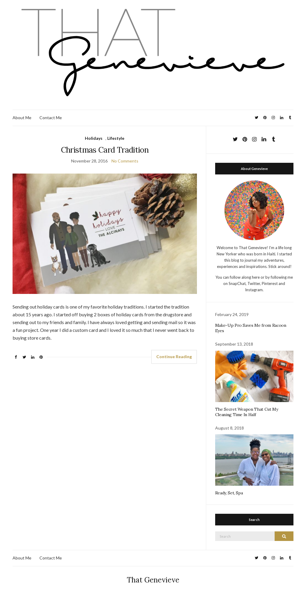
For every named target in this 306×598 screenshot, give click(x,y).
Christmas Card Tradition (105, 150)
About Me (22, 117)
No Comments (124, 160)
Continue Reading (174, 356)
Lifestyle (115, 138)
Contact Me (50, 117)
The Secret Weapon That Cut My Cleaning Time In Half (246, 412)
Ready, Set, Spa (229, 493)
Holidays (93, 138)
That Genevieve (153, 580)
